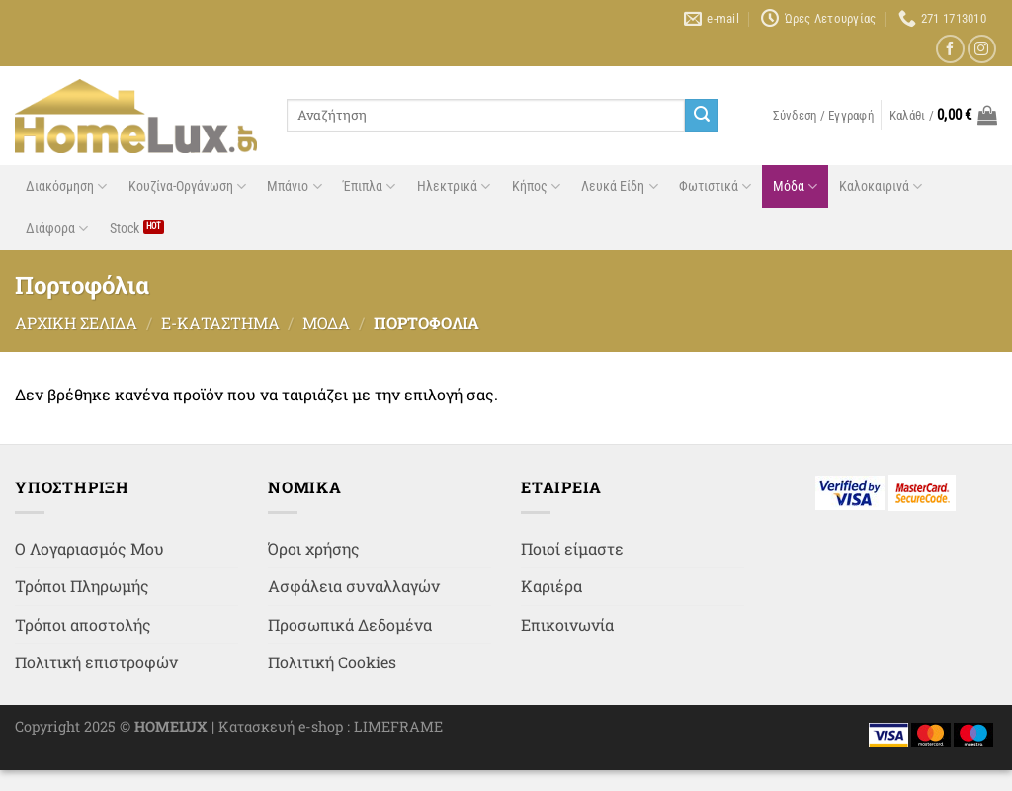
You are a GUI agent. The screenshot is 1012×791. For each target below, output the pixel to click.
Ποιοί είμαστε (572, 548)
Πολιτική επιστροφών (96, 662)
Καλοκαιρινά (880, 186)
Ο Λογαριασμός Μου (89, 548)
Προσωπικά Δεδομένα (350, 624)
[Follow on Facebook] (950, 49)
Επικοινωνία (567, 624)
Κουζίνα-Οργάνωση (187, 186)
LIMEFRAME (398, 726)
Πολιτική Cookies (332, 662)
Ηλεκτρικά (453, 186)
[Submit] (701, 115)
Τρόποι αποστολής (83, 624)
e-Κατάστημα (220, 322)
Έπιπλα (369, 186)
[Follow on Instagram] (982, 49)
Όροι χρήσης (314, 548)
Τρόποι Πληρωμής (82, 585)
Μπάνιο (294, 186)
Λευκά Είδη (619, 186)
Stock (124, 228)
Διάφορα (57, 229)
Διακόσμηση (66, 186)
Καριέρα (551, 585)
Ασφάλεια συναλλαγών (354, 585)
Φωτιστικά (715, 186)
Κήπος (536, 186)
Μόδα (795, 186)
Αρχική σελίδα (76, 322)
